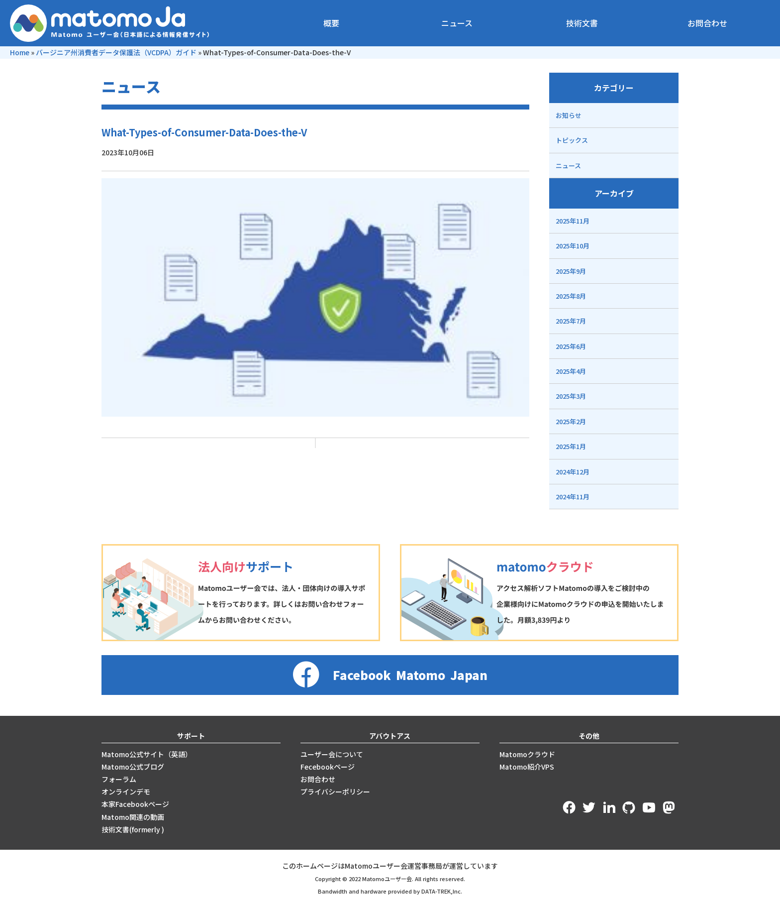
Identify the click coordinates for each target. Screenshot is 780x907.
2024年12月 (572, 471)
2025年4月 (571, 371)
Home (19, 52)
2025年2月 (571, 421)
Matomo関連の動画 (132, 817)
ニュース (457, 23)
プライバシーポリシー (335, 791)
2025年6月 (571, 346)
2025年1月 (571, 446)
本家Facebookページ (135, 804)
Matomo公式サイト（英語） (146, 754)
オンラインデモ (125, 791)
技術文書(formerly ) (132, 829)
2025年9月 (571, 271)
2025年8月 (571, 296)
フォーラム (118, 779)
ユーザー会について (331, 754)
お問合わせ (707, 23)
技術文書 (582, 23)
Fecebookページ (327, 767)
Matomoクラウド (527, 754)
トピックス (572, 140)
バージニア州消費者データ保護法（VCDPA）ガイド (116, 52)
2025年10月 (572, 245)
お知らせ (569, 115)
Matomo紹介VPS (526, 767)
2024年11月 (572, 496)
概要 (331, 23)
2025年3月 (571, 396)
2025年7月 (571, 321)
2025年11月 (572, 221)
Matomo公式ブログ (132, 767)
